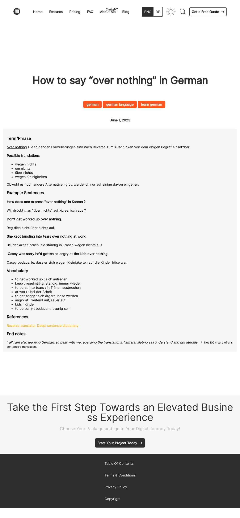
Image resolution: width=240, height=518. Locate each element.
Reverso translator (21, 325)
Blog (125, 12)
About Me (107, 12)
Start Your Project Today (117, 443)
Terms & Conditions (120, 475)
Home (37, 12)
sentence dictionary (63, 325)
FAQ (90, 12)
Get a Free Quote (205, 12)
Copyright (113, 499)
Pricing (74, 12)
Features (56, 12)
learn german (151, 104)
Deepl (41, 325)
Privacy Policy (116, 487)
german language (120, 104)
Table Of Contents (119, 463)
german (92, 104)
